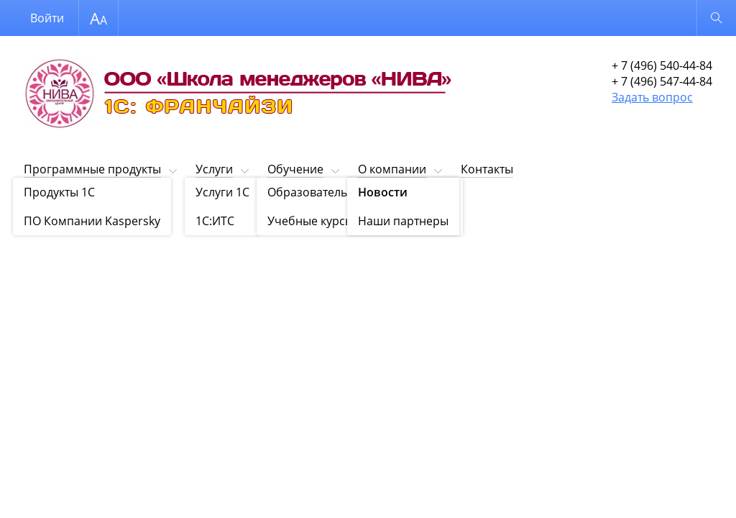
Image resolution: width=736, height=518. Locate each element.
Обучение (295, 169)
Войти (47, 18)
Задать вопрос (652, 97)
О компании (392, 169)
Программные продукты (92, 169)
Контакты (487, 169)
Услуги (214, 169)
